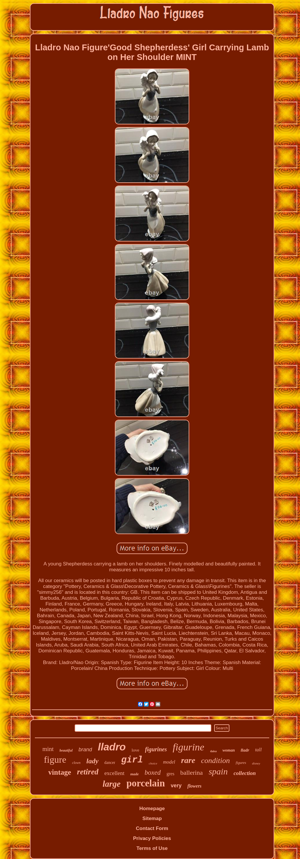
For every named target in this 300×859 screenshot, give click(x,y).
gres (171, 773)
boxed (153, 772)
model (169, 762)
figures (241, 762)
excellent (114, 773)
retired (88, 771)
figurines (156, 749)
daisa (213, 751)
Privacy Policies (152, 838)
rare (188, 760)
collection (244, 773)
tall (258, 749)
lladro (112, 746)
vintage (59, 772)
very (176, 785)
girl (132, 760)
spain (218, 771)
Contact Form (152, 828)
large (111, 783)
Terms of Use (152, 848)
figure (55, 759)
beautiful (66, 750)
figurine (188, 747)
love (135, 750)
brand (85, 749)
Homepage (152, 808)
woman (228, 750)
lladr (245, 750)
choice (153, 763)
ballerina (191, 772)
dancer (109, 762)
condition (215, 760)
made (134, 774)
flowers (195, 785)
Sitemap (152, 818)
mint (48, 748)
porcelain (145, 783)
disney (256, 763)
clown (76, 763)
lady (92, 761)
